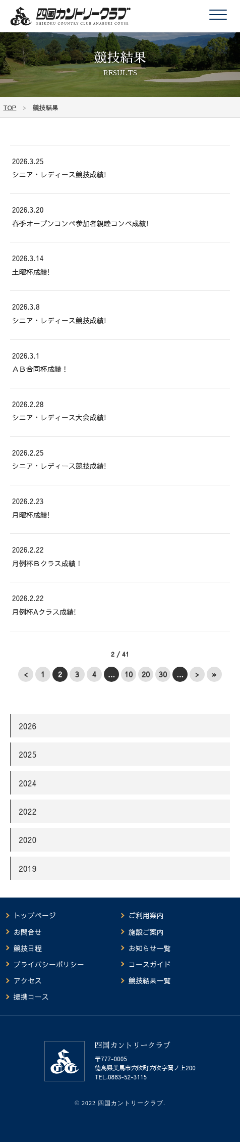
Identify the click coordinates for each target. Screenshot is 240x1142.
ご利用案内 (146, 915)
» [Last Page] (214, 674)
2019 (27, 868)
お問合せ (28, 932)
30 (163, 674)
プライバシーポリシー (49, 964)
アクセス (28, 980)
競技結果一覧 (150, 980)
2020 (27, 839)
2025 (27, 754)
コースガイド (150, 964)
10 (129, 674)
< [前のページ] (26, 674)
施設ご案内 (146, 932)
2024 (27, 782)
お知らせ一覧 (150, 948)
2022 (27, 811)
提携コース (31, 996)
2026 (27, 725)
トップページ (35, 915)
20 (146, 674)
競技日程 (28, 948)
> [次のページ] (197, 674)
